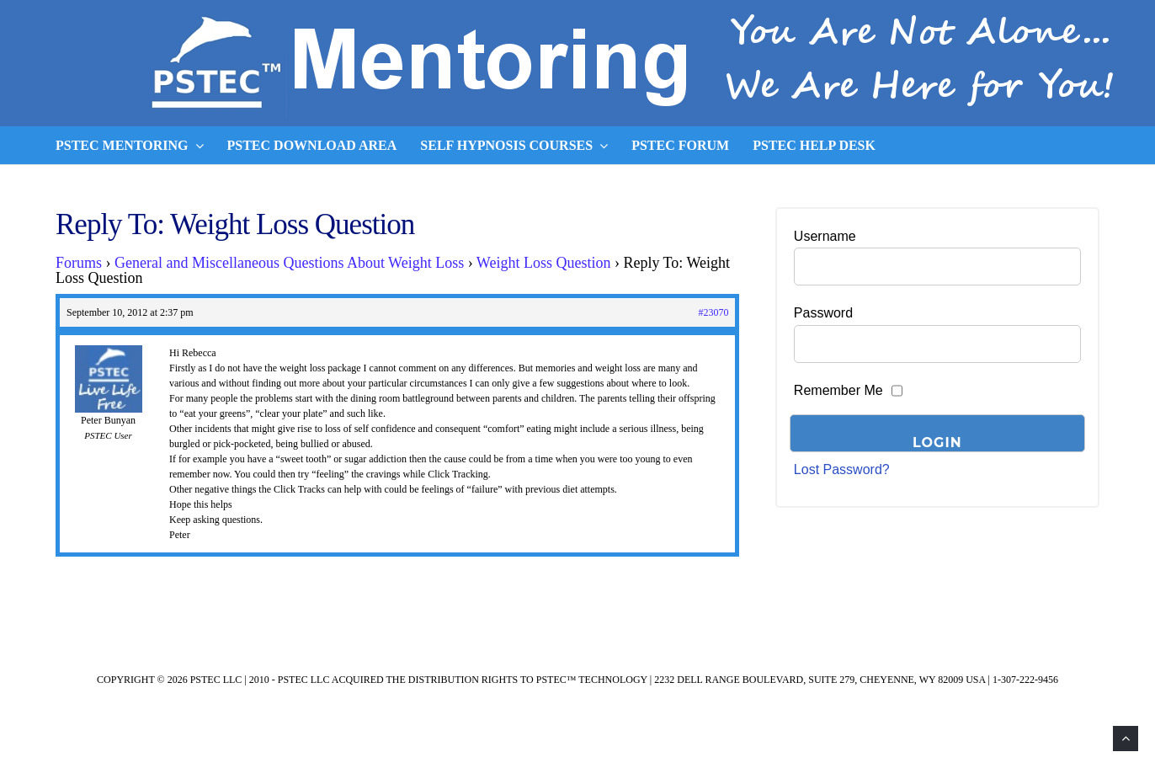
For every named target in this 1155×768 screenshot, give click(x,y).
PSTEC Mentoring (130, 145)
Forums (79, 262)
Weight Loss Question (543, 262)
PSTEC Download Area (312, 145)
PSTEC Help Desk (814, 145)
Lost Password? (842, 469)
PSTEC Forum (680, 145)
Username (825, 236)
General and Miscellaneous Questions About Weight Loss (289, 262)
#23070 (713, 312)
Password (823, 313)
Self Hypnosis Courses (514, 145)
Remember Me (838, 390)
